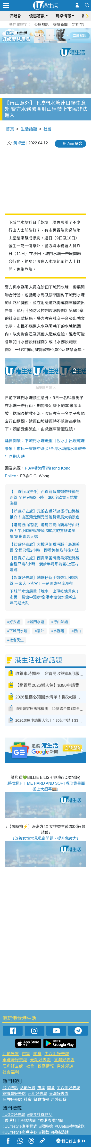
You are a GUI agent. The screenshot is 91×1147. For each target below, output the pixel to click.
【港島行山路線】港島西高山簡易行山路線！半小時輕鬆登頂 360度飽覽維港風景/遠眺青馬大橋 (45, 531)
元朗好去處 (40, 1060)
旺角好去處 (12, 1066)
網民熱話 (10, 1088)
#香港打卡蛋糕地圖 (19, 1120)
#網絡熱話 (60, 1132)
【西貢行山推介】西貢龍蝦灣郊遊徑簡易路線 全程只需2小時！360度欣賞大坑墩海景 (45, 497)
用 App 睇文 (72, 143)
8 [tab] (49, 41)
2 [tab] (39, 35)
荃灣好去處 (64, 1060)
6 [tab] (59, 35)
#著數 (44, 1132)
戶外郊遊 (65, 1066)
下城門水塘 (18, 631)
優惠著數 (37, 16)
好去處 (14, 622)
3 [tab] (44, 35)
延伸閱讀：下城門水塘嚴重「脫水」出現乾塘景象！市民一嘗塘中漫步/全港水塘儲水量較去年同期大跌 (45, 449)
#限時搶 (46, 1126)
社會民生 (16, 640)
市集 (26, 1053)
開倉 (37, 1053)
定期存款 (79, 24)
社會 (47, 129)
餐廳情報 (45, 1066)
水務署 (58, 631)
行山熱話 (60, 622)
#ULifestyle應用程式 (19, 1126)
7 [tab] (44, 41)
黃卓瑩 (19, 143)
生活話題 (29, 129)
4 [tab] (49, 35)
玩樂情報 (63, 16)
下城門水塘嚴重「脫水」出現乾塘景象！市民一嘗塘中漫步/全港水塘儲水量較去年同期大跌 (45, 597)
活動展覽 (10, 1053)
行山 (77, 631)
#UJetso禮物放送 (70, 1126)
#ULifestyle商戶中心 (19, 1132)
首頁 (10, 129)
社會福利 (10, 1072)
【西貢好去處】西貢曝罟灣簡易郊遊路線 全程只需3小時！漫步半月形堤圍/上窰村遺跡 (45, 564)
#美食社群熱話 (39, 1115)
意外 (40, 631)
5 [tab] (54, 35)
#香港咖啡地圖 (50, 1120)
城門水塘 (37, 622)
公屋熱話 (41, 24)
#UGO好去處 (13, 1115)
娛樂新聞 (60, 24)
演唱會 (15, 16)
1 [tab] (34, 35)
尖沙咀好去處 (56, 1053)
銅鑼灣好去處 (14, 1060)
